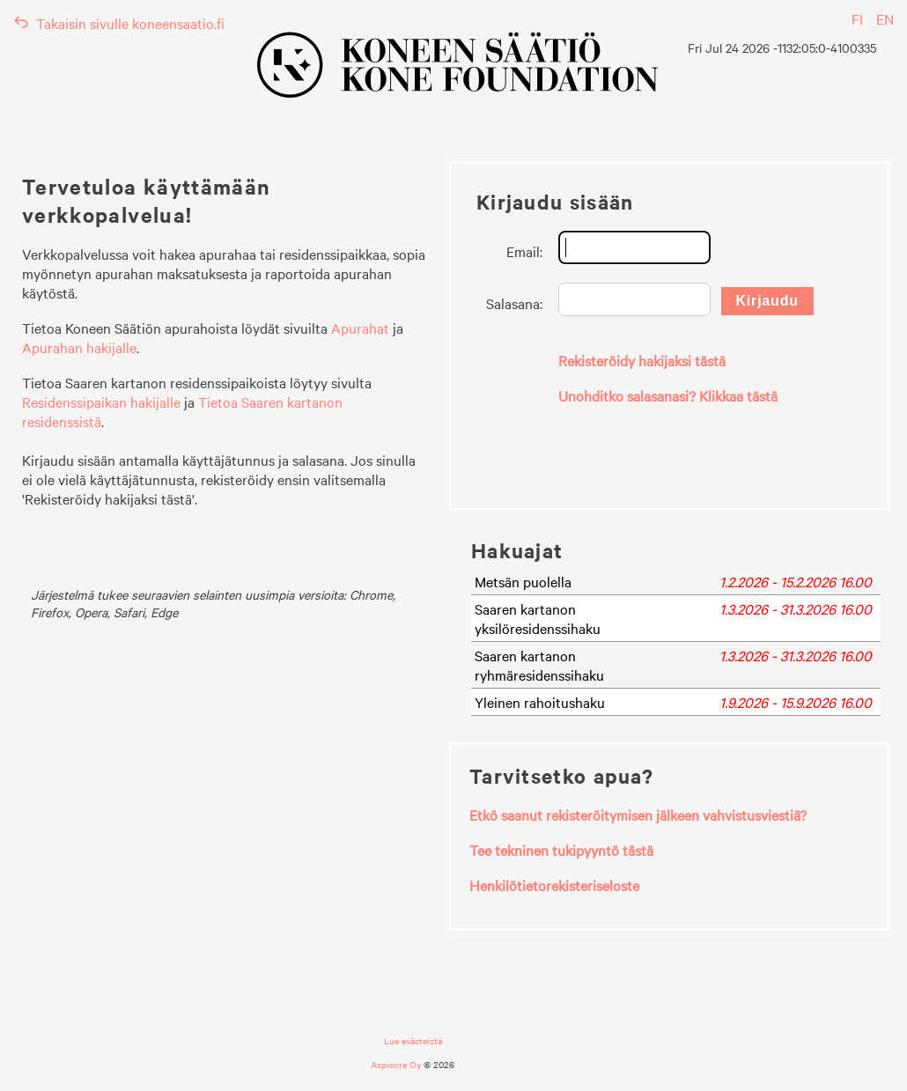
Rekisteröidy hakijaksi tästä (642, 360)
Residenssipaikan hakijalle (101, 401)
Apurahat (360, 327)
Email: (524, 251)
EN (885, 18)
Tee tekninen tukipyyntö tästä (561, 849)
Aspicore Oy (396, 1064)
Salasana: (514, 303)
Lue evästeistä (413, 1040)
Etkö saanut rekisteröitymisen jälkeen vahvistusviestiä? (638, 814)
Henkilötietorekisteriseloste (554, 885)
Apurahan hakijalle (79, 347)
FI (857, 18)
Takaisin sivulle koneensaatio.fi (119, 23)
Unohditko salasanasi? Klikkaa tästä (668, 395)
